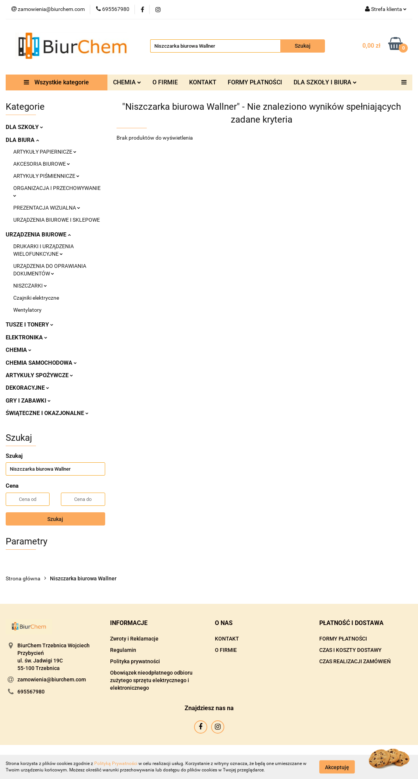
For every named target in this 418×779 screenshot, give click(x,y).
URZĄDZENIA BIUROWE (38, 234)
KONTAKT (202, 82)
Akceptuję (337, 767)
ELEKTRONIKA (26, 337)
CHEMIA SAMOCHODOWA (41, 362)
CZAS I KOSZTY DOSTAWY (350, 650)
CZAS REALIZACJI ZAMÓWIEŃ (355, 661)
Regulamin (123, 650)
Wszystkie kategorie (56, 82)
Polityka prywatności (135, 661)
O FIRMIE (165, 82)
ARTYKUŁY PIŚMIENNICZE (46, 176)
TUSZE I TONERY (29, 324)
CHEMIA (127, 82)
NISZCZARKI (30, 286)
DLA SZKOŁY (24, 127)
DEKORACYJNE (27, 387)
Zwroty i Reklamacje (134, 639)
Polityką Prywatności (115, 763)
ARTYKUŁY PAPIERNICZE (44, 152)
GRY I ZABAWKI (28, 400)
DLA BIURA (22, 140)
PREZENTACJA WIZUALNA (46, 208)
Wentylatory (27, 310)
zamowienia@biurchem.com (51, 679)
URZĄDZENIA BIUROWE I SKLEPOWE (56, 220)
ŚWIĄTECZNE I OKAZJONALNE (47, 413)
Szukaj (55, 519)
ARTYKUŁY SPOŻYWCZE (39, 375)
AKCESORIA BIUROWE (41, 164)
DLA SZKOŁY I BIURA (325, 82)
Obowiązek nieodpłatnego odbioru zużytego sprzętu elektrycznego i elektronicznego (151, 680)
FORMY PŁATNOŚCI (255, 82)
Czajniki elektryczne (36, 298)
